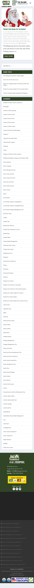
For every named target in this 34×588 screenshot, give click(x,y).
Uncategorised (7, 427)
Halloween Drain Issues (9, 245)
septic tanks (6, 332)
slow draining (6, 380)
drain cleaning (19, 33)
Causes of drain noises (9, 114)
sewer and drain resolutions (10, 356)
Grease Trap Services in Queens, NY (10, 531)
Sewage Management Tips (10, 344)
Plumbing (22, 35)
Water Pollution (7, 439)
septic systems (7, 328)
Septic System (16, 40)
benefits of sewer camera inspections (12, 102)
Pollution (5, 277)
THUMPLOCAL (20, 575)
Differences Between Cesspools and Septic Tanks (15, 158)
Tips (4, 43)
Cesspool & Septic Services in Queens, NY (12, 542)
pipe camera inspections (9, 261)
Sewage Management (8, 340)
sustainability (6, 412)
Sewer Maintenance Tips (9, 364)
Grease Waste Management (10, 241)
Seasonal (5, 316)
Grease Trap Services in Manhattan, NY (11, 527)
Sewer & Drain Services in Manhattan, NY (12, 549)
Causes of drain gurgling (9, 110)
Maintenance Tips (13, 35)
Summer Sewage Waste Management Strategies (15, 93)
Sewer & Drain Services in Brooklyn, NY (11, 546)
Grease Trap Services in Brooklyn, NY (11, 523)
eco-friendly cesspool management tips (13, 206)
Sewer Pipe (6, 368)
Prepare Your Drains (12, 36)
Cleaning (5, 146)
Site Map (30, 571)
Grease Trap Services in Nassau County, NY (12, 560)
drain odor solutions (8, 182)
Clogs (14, 33)
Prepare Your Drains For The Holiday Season (17, 38)
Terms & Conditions (15, 571)
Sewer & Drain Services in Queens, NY (11, 553)
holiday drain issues (8, 249)
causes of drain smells (8, 122)
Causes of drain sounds (9, 126)
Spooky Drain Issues (8, 384)
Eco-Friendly (6, 198)
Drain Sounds (6, 190)
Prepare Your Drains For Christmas (12, 285)
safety (4, 313)
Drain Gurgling (7, 166)
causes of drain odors (8, 118)
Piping (18, 35)
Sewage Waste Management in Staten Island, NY (13, 564)
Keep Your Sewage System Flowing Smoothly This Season (16, 84)
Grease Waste (6, 237)
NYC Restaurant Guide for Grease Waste (13, 76)
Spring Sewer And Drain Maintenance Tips (14, 392)
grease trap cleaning (8, 225)
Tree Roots (6, 424)
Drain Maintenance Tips (9, 170)
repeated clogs (7, 309)
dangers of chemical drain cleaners (12, 154)
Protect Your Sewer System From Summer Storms (15, 89)
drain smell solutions (8, 186)
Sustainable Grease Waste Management (13, 416)
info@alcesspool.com (19, 471)
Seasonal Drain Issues (7, 40)
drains (24, 33)
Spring (5, 388)
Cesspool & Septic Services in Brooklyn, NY (12, 534)
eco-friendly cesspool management (12, 202)
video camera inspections (9, 431)
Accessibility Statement (17, 573)
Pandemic (5, 257)
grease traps (6, 233)
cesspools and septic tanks (10, 138)
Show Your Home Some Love (10, 80)
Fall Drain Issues (7, 213)
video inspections (7, 435)
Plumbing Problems (8, 273)
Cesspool (5, 134)
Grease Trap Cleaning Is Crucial (11, 229)
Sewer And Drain (7, 348)
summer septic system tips (10, 400)
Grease (5, 217)
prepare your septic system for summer (13, 293)
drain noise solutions (8, 174)
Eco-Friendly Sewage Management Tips (13, 209)
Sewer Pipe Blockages (9, 372)
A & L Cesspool (8, 31)
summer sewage (7, 404)
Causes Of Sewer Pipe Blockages (11, 130)
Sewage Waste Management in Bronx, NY (12, 557)
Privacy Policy (24, 571)
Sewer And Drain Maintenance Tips (16, 41)
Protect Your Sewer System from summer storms (15, 301)
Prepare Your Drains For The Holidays (14, 29)
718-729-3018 (22, 2)
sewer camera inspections (9, 360)
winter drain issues (14, 43)
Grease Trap (6, 221)
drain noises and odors (9, 178)
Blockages (20, 31)
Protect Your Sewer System (10, 297)
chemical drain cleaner (9, 142)
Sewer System (27, 41)
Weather (7, 43)
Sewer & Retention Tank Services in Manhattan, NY (14, 538)
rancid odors (6, 305)
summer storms (7, 408)
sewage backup (23, 40)
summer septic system (8, 396)
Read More (8, 56)
